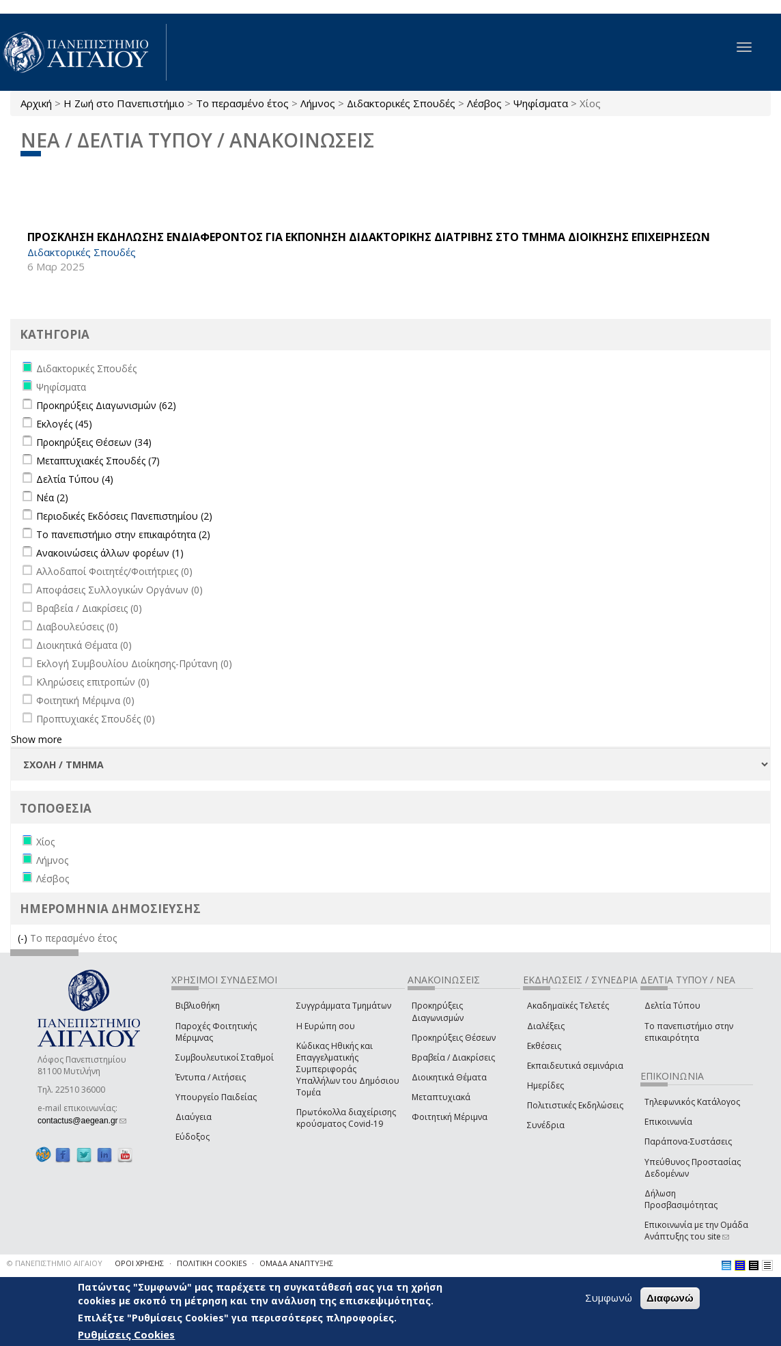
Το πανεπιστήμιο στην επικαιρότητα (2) (123, 534)
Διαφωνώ (670, 1298)
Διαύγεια (193, 1117)
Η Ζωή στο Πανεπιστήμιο (123, 103)
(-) (24, 937)
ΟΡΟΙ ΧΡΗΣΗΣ (139, 1263)
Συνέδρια (546, 1125)
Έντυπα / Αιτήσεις (210, 1077)
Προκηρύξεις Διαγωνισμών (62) (106, 405)
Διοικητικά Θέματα (449, 1077)
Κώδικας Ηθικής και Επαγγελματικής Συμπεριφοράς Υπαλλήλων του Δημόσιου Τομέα (347, 1069)
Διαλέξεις (546, 1026)
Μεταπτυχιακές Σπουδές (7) (98, 460)
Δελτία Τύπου (672, 1005)
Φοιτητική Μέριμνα (449, 1117)
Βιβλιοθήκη (197, 1005)
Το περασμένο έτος (242, 103)
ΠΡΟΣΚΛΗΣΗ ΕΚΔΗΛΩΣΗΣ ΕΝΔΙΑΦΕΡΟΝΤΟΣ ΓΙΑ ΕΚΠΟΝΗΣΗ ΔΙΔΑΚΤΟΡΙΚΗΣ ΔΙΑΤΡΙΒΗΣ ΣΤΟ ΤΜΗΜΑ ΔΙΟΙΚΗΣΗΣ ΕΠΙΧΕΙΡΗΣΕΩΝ (368, 236)
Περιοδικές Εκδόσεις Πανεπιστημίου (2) (124, 515)
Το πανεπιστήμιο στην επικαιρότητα (688, 1031)
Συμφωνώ (608, 1297)
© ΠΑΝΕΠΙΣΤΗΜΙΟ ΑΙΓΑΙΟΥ (54, 1263)
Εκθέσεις (544, 1046)
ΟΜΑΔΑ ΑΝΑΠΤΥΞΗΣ (296, 1263)
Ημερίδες (545, 1085)
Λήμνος (317, 103)
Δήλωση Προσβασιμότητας (681, 1199)
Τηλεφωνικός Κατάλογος (692, 1102)
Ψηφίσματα (540, 103)
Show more (36, 739)
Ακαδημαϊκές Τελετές (568, 1005)
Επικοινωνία (668, 1121)
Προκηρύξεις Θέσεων (454, 1037)
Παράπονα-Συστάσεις (688, 1141)
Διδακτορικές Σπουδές (401, 103)
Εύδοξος (192, 1136)
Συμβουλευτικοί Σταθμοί (224, 1057)
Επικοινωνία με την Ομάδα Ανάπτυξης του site (696, 1230)
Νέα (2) (52, 497)
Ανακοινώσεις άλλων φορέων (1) (110, 552)
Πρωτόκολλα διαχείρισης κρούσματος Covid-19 (346, 1118)
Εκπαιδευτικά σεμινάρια (575, 1065)
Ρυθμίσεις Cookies (126, 1334)
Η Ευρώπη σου (325, 1026)
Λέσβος (484, 103)
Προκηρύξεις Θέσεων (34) (94, 442)
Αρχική (36, 103)
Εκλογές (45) (64, 423)
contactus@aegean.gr (82, 1120)
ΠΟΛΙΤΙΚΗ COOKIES (211, 1263)
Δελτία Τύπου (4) (74, 479)
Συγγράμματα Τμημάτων (343, 1005)
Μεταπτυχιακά (441, 1097)
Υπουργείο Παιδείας (216, 1097)
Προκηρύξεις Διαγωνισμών (438, 1011)
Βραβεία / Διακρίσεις (453, 1057)
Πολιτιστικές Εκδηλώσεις (575, 1105)
